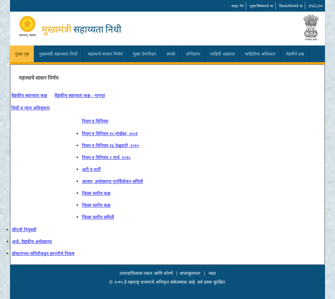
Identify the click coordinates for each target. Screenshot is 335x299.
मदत (212, 273)
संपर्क (171, 54)
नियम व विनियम (95, 121)
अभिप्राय (193, 54)
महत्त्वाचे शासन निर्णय (105, 54)
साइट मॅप (237, 5)
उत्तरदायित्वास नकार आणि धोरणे (146, 273)
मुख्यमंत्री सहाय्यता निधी (58, 54)
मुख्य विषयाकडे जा (261, 5)
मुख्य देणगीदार (144, 54)
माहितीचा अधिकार (260, 54)
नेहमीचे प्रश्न (295, 54)
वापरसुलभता (190, 273)
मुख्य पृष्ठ (22, 54)
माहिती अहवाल (222, 54)
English (316, 5)
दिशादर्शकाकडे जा (291, 5)
